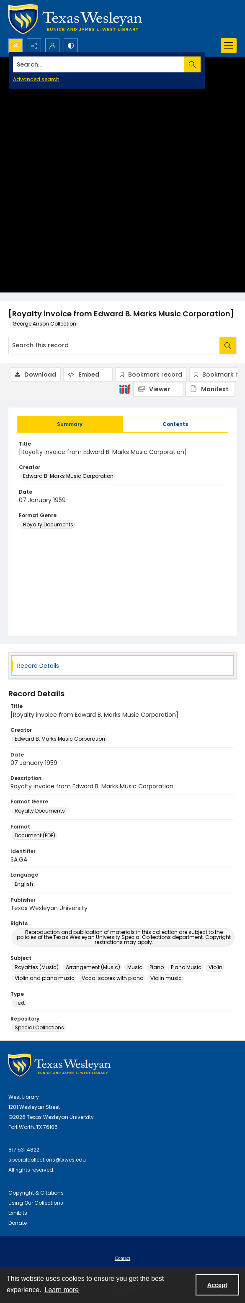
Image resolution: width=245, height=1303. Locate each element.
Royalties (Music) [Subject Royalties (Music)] (37, 967)
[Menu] (229, 45)
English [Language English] (24, 883)
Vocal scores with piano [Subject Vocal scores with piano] (112, 978)
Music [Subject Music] (134, 967)
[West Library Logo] (59, 1065)
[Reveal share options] (34, 45)
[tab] (70, 424)
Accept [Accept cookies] (217, 1285)
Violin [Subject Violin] (215, 967)
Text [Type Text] (20, 1002)
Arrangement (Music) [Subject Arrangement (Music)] (93, 967)
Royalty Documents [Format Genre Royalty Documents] (48, 524)
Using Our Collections (35, 1202)
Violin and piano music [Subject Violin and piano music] (45, 978)
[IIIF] (125, 389)
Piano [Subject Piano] (157, 967)
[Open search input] (15, 45)
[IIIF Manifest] (210, 389)
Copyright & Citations (36, 1192)
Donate (17, 1222)
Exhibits (17, 1212)
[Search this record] (114, 345)
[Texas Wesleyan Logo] (75, 19)
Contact (122, 1258)
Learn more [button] (61, 1289)
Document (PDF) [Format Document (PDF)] (35, 835)
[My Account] (52, 45)
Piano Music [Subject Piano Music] (186, 967)
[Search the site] (98, 64)
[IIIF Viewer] (158, 389)
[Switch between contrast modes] (70, 45)
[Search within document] (227, 345)
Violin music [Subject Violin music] (166, 978)
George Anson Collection (44, 323)
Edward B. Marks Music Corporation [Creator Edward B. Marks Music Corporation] (68, 476)
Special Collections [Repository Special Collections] (39, 1027)
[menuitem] (122, 1258)
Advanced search (36, 79)
